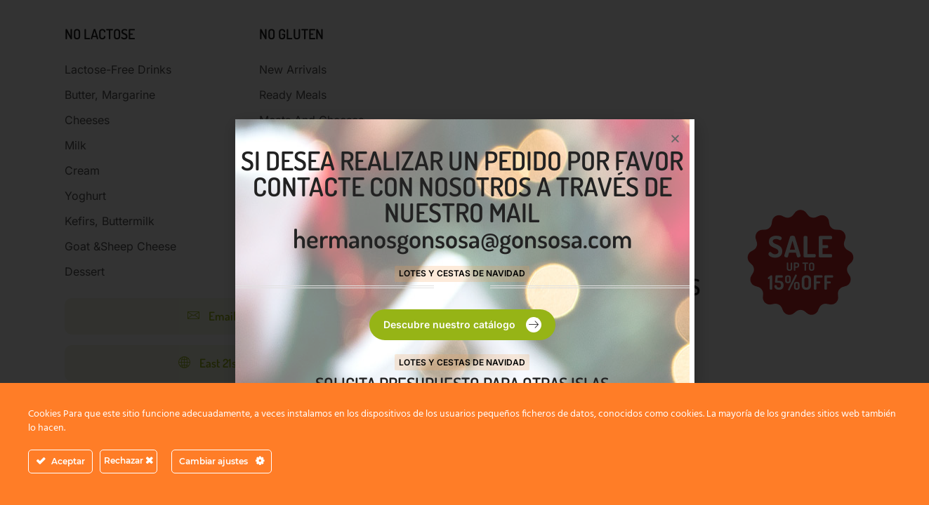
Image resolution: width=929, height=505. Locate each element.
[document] (464, 252)
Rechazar (128, 460)
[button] (675, 138)
